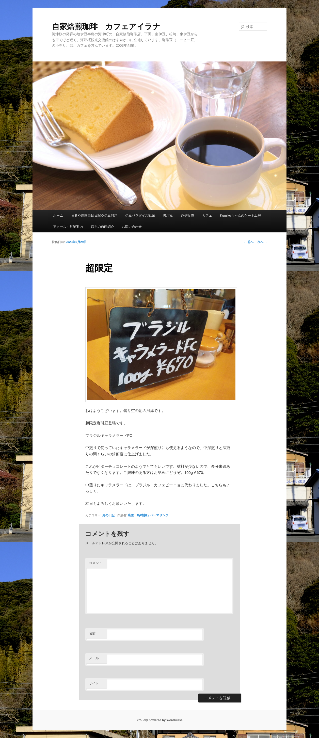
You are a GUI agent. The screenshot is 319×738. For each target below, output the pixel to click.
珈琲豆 (168, 215)
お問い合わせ (132, 227)
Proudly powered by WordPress (159, 720)
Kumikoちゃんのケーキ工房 (240, 215)
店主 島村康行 (138, 515)
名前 (92, 633)
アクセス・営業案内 (68, 227)
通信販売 (187, 215)
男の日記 (108, 515)
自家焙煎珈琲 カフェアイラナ (106, 26)
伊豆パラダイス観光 (140, 215)
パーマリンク (159, 515)
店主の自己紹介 (102, 227)
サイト (94, 683)
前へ (248, 242)
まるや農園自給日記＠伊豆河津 (94, 215)
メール (94, 658)
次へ (262, 242)
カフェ (207, 215)
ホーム (58, 215)
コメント (95, 563)
